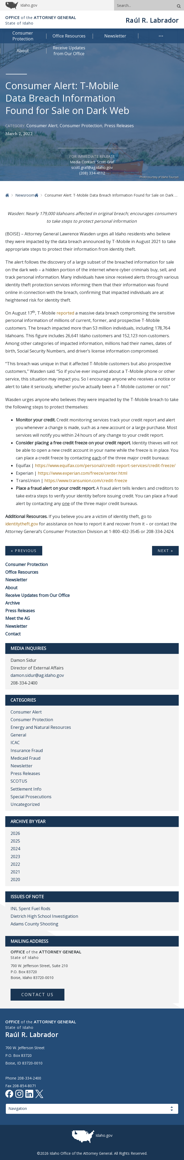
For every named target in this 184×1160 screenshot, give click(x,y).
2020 (15, 879)
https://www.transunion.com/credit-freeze (85, 480)
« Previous (24, 550)
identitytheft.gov (21, 524)
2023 (15, 856)
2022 (15, 864)
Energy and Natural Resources (41, 727)
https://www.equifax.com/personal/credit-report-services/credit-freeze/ (105, 465)
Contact (13, 634)
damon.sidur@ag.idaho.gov (37, 675)
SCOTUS (19, 781)
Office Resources (21, 572)
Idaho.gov (104, 1135)
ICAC (15, 742)
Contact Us (37, 994)
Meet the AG (17, 618)
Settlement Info (26, 789)
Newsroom (25, 195)
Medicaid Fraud (25, 758)
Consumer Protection (81, 126)
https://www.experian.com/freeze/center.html (82, 473)
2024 (15, 849)
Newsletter (16, 580)
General (18, 735)
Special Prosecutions (31, 797)
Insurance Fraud (27, 750)
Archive (12, 603)
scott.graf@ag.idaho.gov (92, 167)
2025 (15, 841)
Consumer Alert (42, 126)
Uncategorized (25, 804)
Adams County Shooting (34, 924)
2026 (15, 833)
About (11, 588)
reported (65, 313)
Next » (165, 550)
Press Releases (119, 126)
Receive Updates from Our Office (37, 595)
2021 (15, 872)
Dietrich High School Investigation (44, 916)
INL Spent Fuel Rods (30, 908)
